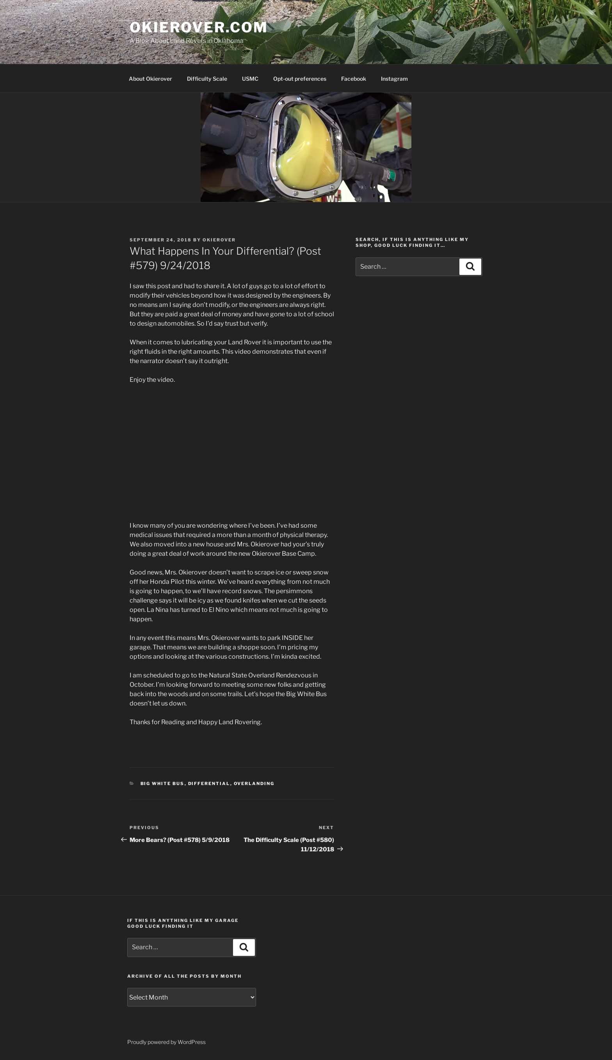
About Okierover (150, 78)
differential (209, 783)
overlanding (254, 783)
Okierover (219, 240)
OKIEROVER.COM (199, 27)
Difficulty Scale (207, 78)
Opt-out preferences (299, 78)
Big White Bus (163, 783)
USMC (250, 78)
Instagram (394, 78)
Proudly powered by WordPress (166, 1042)
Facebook (353, 78)
